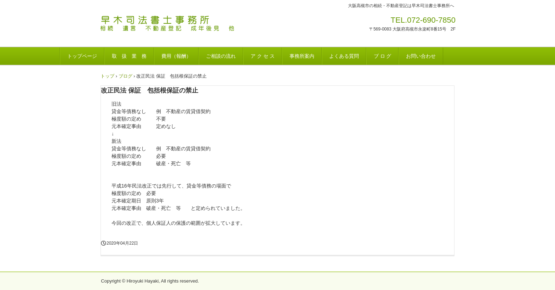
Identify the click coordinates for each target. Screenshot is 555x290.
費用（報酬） (176, 56)
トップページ (82, 56)
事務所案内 (302, 56)
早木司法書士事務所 (183, 26)
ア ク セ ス (263, 56)
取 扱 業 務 (129, 56)
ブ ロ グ (382, 56)
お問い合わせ (421, 56)
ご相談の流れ (221, 56)
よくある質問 (344, 56)
